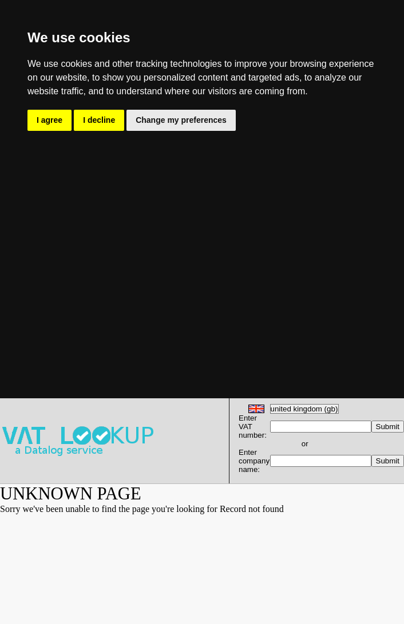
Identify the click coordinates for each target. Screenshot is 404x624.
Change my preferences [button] (181, 120)
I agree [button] (49, 120)
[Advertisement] (113, 252)
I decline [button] (99, 120)
